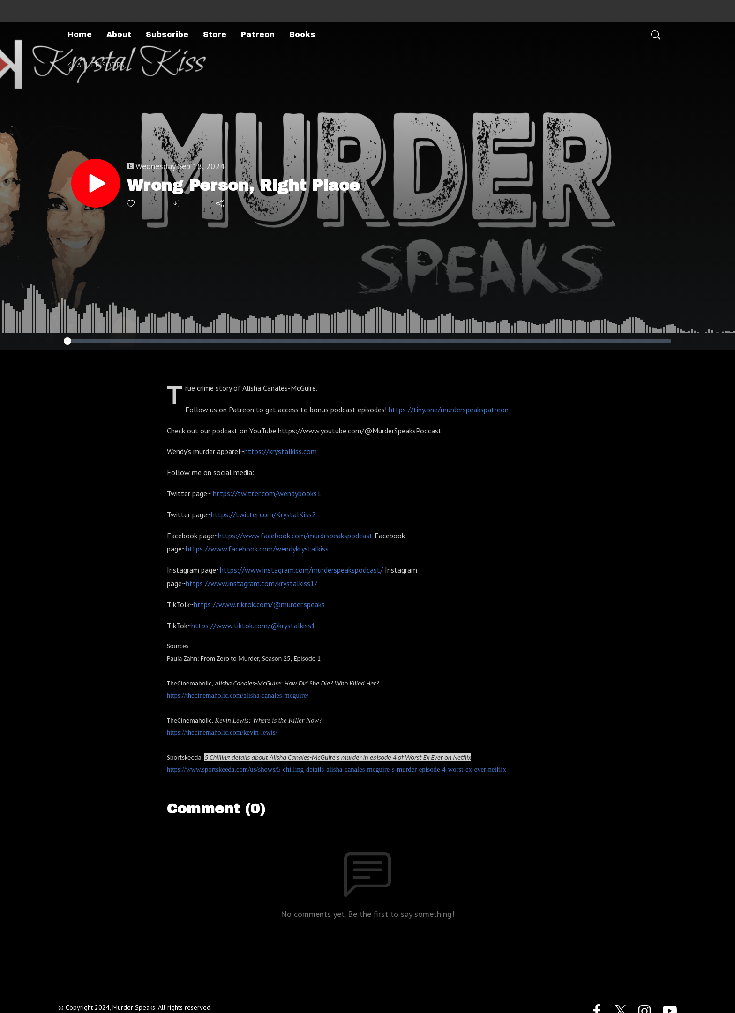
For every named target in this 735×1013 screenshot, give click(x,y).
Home (80, 34)
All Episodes (95, 64)
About (118, 34)
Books (302, 34)
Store (214, 34)
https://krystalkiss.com (280, 451)
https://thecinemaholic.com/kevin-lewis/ (222, 732)
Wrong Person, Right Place (243, 185)
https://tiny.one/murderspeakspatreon (449, 409)
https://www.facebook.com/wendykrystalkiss (257, 548)
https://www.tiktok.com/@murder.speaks (259, 604)
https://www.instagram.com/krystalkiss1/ (251, 583)
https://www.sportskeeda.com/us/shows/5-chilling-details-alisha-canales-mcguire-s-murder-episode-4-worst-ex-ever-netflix (336, 769)
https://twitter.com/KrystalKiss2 (263, 514)
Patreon (258, 34)
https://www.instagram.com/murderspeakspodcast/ (301, 569)
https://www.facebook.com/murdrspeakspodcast (295, 535)
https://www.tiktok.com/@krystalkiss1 (253, 625)
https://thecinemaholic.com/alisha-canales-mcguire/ (237, 695)
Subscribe (167, 34)
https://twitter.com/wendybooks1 (267, 493)
